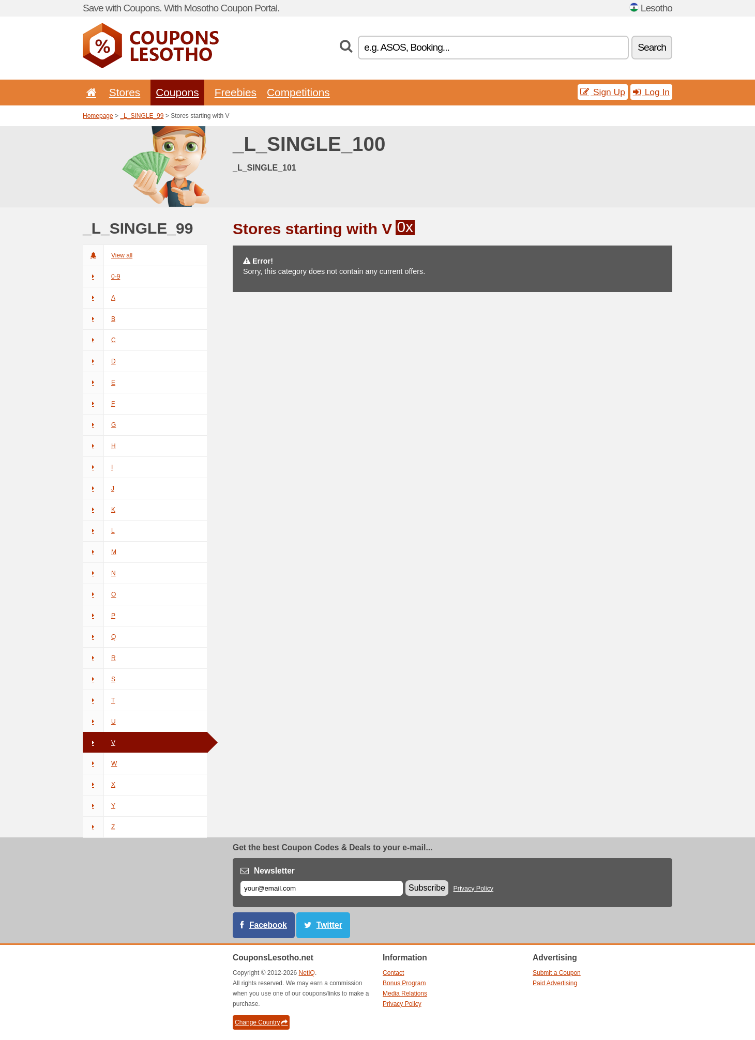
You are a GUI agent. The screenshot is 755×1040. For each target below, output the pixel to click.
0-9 (101, 276)
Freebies (235, 92)
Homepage (98, 115)
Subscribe (427, 887)
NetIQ (307, 972)
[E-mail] (321, 888)
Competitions (298, 92)
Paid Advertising (555, 983)
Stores (124, 92)
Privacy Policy (474, 888)
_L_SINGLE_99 (141, 115)
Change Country (261, 1022)
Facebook (268, 925)
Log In (651, 92)
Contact (393, 972)
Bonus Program (404, 983)
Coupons (177, 92)
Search (652, 47)
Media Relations (405, 993)
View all (107, 255)
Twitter (329, 925)
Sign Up (602, 92)
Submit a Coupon (557, 972)
